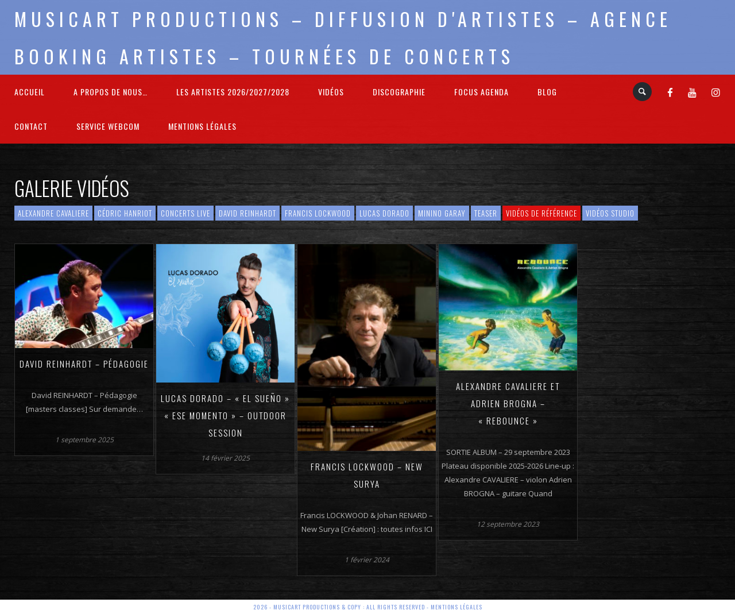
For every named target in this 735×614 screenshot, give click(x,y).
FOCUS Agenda (481, 92)
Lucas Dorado (384, 213)
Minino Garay (442, 213)
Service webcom (108, 126)
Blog (547, 92)
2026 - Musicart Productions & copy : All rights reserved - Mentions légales (367, 607)
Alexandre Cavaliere (53, 213)
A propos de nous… (111, 92)
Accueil (29, 92)
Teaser (485, 213)
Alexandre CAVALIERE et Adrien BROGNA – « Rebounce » (508, 403)
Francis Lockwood (318, 213)
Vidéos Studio (610, 213)
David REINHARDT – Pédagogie (84, 363)
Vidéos (331, 92)
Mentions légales (202, 126)
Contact (31, 126)
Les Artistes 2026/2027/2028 (232, 92)
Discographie (399, 92)
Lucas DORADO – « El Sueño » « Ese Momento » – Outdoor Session (225, 415)
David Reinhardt (247, 213)
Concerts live (185, 213)
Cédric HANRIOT (125, 213)
